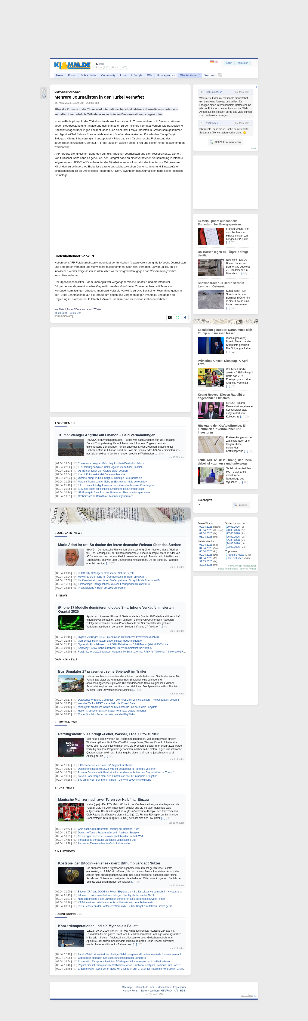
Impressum (179, 987)
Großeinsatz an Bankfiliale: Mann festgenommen (105, 496)
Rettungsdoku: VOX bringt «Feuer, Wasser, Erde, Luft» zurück (108, 734)
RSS (182, 990)
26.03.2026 (233, 536)
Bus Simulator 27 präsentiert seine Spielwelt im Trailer (102, 671)
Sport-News (65, 787)
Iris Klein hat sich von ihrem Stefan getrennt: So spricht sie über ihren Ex (119, 580)
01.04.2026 (205, 558)
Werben (209, 75)
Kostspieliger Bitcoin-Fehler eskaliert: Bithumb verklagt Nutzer (109, 863)
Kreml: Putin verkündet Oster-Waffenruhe (101, 474)
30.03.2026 (205, 564)
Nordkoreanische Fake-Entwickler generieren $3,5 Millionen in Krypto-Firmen (122, 898)
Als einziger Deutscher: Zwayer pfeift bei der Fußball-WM (110, 836)
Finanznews (65, 851)
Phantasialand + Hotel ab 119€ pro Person (102, 587)
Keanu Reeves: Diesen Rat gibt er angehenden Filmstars (222, 396)
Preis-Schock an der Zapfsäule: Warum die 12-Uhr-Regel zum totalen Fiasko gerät (125, 906)
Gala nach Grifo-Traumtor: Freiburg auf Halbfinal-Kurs (108, 828)
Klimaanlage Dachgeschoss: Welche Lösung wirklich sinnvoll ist (114, 584)
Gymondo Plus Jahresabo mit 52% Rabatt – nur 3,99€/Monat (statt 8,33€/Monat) (123, 644)
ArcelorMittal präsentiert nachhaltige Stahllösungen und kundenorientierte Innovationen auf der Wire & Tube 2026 (142, 954)
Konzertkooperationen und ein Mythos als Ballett (98, 926)
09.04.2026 (205, 526)
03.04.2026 (205, 551)
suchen (240, 505)
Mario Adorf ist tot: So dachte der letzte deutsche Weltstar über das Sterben (119, 545)
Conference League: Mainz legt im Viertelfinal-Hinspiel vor (111, 463)
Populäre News (235, 554)
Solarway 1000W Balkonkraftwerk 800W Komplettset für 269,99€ (115, 648)
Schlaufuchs (88, 75)
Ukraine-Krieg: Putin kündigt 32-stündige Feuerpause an (110, 477)
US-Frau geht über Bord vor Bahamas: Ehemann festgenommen (114, 492)
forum (253, 148)
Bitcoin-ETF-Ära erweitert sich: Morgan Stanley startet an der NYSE (116, 895)
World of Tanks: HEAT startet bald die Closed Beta (106, 703)
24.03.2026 (233, 543)
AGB (152, 987)
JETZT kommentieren (225, 142)
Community (108, 75)
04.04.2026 (205, 548)
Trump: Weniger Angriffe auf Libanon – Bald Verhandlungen (106, 435)
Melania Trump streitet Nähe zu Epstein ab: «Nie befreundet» (113, 481)
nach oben (247, 995)
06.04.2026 (205, 536)
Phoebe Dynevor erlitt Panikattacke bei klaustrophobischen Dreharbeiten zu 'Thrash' (126, 772)
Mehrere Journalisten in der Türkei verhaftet (99, 97)
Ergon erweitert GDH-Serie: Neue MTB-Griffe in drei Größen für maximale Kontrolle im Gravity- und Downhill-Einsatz (144, 968)
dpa (97, 102)
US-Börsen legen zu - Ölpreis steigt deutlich (103, 470)
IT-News (61, 595)
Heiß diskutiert (235, 558)
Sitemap (127, 987)
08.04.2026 (205, 530)
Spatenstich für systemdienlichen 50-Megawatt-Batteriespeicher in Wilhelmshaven (124, 961)
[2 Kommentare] (64, 316)
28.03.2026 (233, 530)
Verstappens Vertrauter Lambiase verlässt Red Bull (107, 839)
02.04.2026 (205, 554)
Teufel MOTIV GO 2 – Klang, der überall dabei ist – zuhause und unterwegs (225, 461)
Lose (123, 75)
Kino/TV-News (66, 722)
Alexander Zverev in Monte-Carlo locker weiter (104, 843)
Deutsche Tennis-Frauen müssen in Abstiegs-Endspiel (108, 832)
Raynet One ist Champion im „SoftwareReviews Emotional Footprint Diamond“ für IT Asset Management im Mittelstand (145, 965)
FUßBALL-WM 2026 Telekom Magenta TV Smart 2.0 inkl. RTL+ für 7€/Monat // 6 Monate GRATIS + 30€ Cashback (143, 651)
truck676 (211, 122)
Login (229, 63)
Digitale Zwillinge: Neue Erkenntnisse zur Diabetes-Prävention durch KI (118, 637)
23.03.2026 (233, 546)
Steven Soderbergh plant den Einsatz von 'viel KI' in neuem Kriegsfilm (117, 776)
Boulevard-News (69, 532)
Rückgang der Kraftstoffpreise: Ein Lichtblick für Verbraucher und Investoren (222, 429)
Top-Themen (65, 423)
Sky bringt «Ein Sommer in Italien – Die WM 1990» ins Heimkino (114, 779)
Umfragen (166, 75)
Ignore (243, 568)
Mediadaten (164, 987)
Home (126, 990)
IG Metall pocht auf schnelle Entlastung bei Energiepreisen (111, 488)
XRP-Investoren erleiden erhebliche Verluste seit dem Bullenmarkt (115, 902)
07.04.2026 (205, 533)
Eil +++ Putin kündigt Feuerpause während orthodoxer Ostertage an (116, 485)
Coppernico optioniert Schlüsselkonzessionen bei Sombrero (112, 957)
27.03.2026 (233, 533)
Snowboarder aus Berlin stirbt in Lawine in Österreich (221, 284)
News (60, 75)
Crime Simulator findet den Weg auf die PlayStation (107, 714)
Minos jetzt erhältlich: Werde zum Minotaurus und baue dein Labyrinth (117, 707)
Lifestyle (136, 75)
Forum (72, 75)
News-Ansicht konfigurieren (242, 565)
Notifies (252, 568)
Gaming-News (66, 659)
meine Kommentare (228, 568)
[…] (156, 453)
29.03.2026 (233, 526)
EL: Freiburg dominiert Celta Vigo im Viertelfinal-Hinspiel (110, 467)
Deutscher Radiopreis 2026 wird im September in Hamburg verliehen (117, 768)
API (176, 990)
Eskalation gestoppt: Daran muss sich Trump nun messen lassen (225, 331)
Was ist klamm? (190, 75)
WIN (149, 75)
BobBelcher (212, 91)
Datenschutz (141, 987)
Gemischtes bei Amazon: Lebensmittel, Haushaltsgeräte (110, 640)
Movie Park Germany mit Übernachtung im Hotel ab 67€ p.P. (112, 576)
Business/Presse (69, 914)
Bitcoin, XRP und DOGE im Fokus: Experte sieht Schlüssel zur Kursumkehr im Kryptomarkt (130, 891)
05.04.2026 (205, 544)
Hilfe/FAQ (166, 990)
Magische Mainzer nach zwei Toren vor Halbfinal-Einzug (103, 799)
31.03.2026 (205, 561)
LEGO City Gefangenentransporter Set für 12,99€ (106, 573)
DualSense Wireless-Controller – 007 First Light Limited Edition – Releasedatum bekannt (128, 699)
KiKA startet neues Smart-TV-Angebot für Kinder (105, 765)
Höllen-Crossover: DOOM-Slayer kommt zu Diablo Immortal (112, 710)
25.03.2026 (233, 540)
